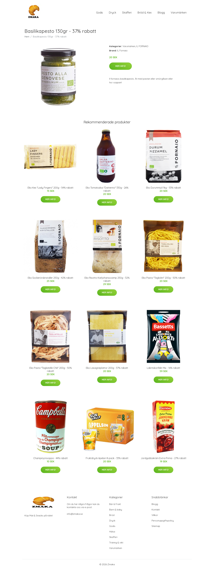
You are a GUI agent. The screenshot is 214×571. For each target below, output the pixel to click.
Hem (27, 38)
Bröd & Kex (144, 13)
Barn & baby (115, 511)
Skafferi (127, 13)
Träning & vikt (116, 544)
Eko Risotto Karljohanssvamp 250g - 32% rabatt (107, 281)
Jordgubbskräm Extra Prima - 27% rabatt (163, 459)
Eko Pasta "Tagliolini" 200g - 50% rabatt (163, 279)
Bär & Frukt (115, 505)
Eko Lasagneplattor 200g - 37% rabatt (107, 369)
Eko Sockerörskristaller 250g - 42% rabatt (50, 279)
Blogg (161, 13)
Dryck (112, 13)
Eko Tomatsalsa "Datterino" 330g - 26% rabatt (107, 191)
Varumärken (179, 13)
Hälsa (112, 533)
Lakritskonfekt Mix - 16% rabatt (163, 369)
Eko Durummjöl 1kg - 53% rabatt (163, 189)
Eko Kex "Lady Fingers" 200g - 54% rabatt (50, 189)
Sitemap (156, 527)
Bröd (111, 516)
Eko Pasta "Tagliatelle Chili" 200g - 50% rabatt (50, 371)
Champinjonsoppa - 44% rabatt (50, 459)
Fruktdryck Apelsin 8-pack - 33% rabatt (107, 459)
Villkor (155, 516)
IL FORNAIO (142, 47)
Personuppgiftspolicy (163, 522)
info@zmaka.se (75, 515)
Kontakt (156, 511)
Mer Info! (120, 67)
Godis (99, 13)
